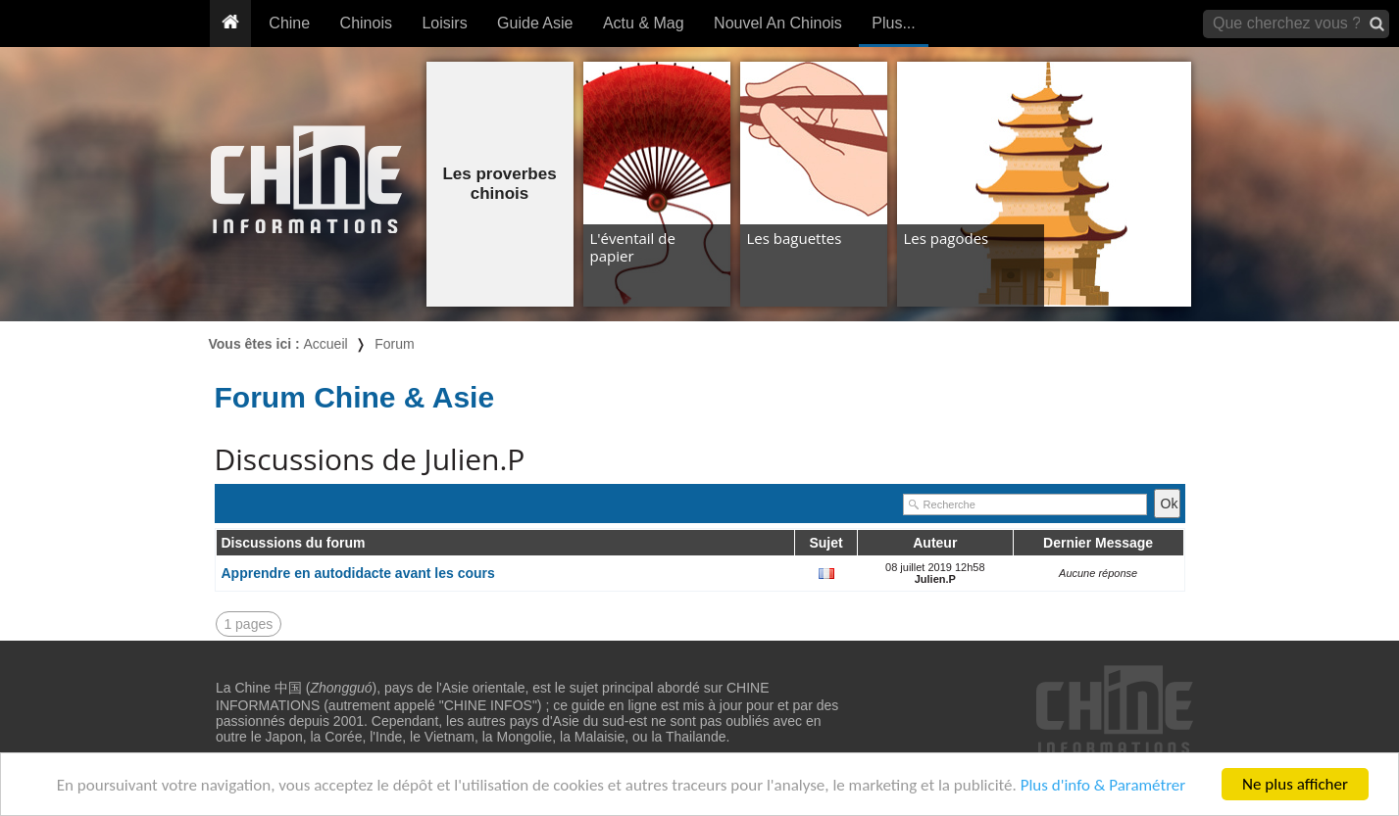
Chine (289, 23)
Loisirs (444, 23)
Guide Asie (535, 23)
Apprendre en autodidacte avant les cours (358, 573)
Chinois (366, 23)
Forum (394, 344)
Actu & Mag (643, 23)
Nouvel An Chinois (778, 23)
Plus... (893, 23)
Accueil (326, 344)
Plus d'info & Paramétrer (1103, 786)
